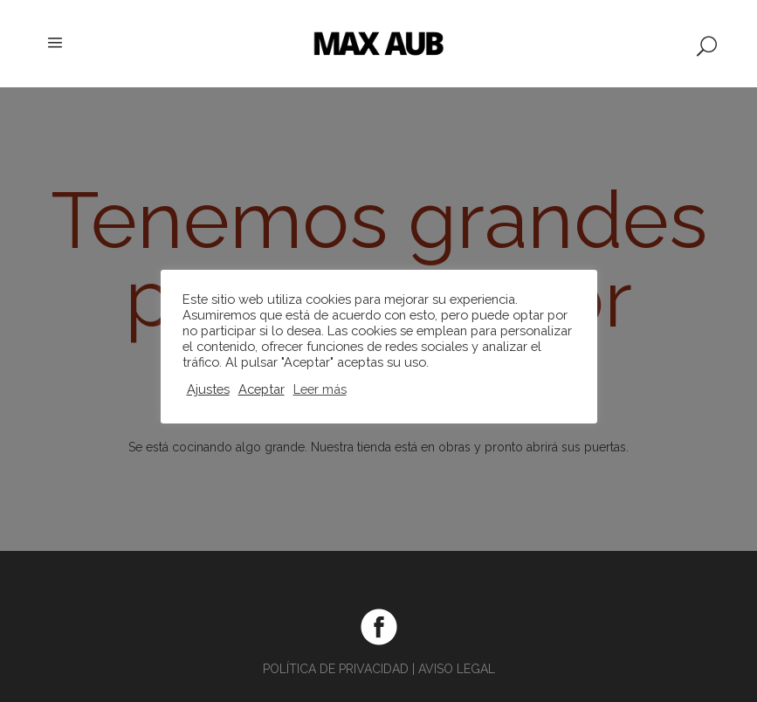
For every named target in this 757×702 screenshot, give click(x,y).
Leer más (320, 389)
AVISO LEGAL (456, 669)
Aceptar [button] (261, 389)
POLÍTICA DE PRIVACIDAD (336, 669)
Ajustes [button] (208, 389)
